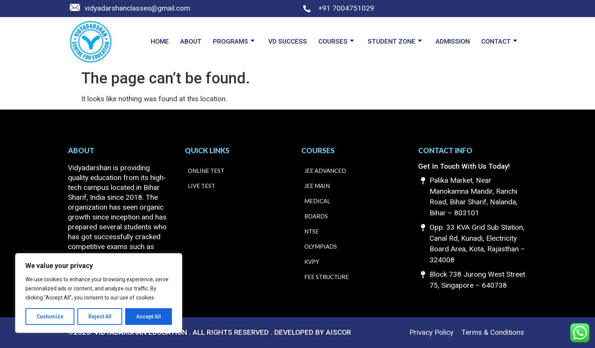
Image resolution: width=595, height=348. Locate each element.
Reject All (100, 317)
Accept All (148, 317)
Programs (234, 41)
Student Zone (395, 41)
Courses (336, 41)
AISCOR (338, 332)
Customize (49, 317)
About (190, 41)
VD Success (287, 41)
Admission (453, 41)
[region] (98, 293)
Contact (499, 41)
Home (160, 41)
